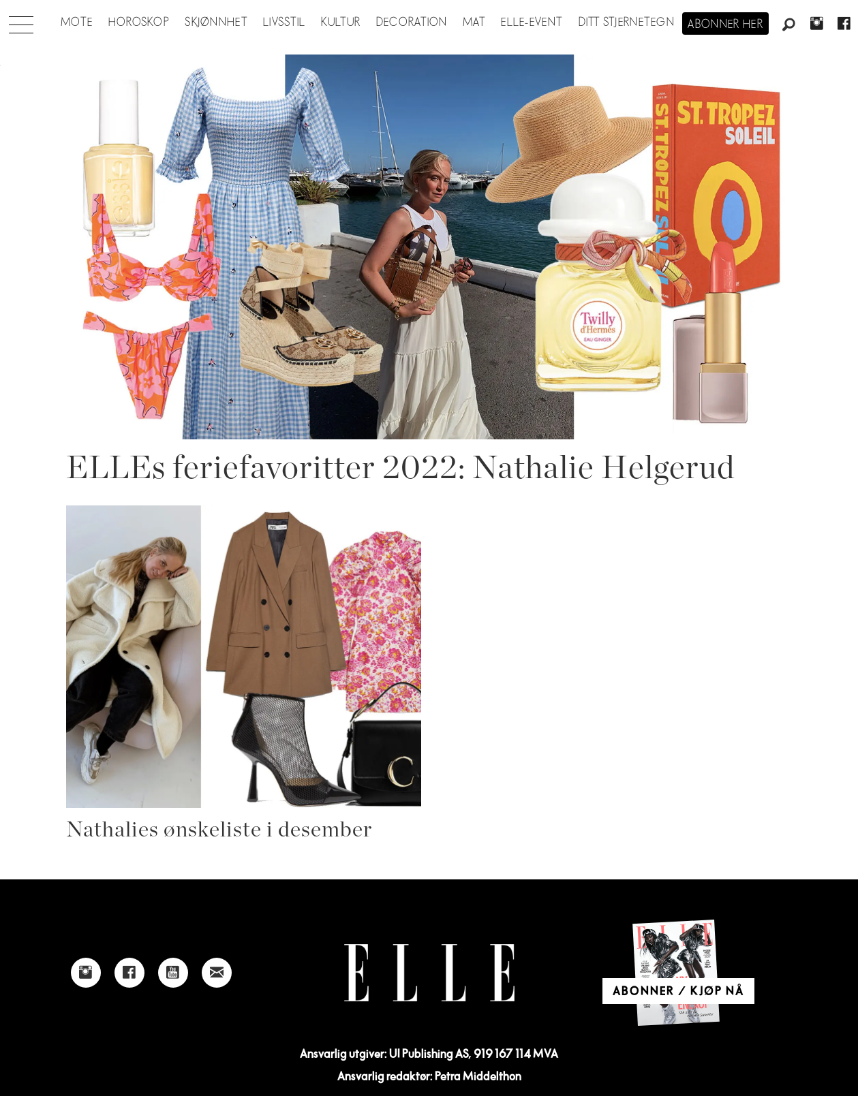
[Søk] (789, 25)
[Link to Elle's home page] (429, 973)
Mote (77, 22)
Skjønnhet (216, 22)
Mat (474, 22)
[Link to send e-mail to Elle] (217, 973)
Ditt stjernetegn (627, 22)
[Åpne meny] (21, 21)
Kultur (341, 22)
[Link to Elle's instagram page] (86, 973)
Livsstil (284, 22)
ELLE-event (532, 22)
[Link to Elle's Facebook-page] (129, 973)
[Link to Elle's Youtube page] (173, 973)
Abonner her (725, 24)
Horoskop (139, 22)
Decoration (412, 22)
